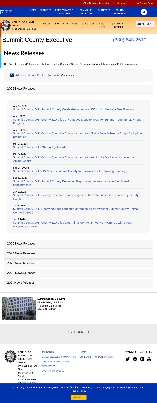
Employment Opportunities (96, 356)
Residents (45, 10)
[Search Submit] (144, 12)
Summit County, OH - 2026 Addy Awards (39, 147)
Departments (61, 23)
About (46, 23)
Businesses (104, 10)
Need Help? (102, 25)
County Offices (118, 25)
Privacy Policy (78, 390)
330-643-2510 (29, 383)
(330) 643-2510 (129, 39)
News (75, 23)
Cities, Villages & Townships (64, 12)
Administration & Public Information (38, 75)
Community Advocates (85, 12)
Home (33, 10)
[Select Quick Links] (145, 24)
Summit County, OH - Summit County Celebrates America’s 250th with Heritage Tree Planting (73, 109)
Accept (78, 397)
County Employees (120, 12)
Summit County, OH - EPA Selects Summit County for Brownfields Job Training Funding (69, 171)
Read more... (122, 3)
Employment (88, 23)
